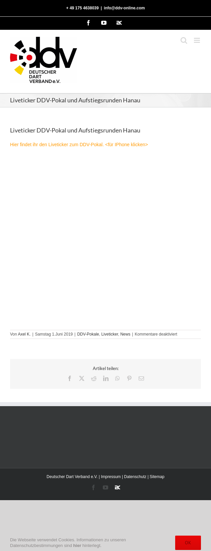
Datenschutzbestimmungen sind (45, 545)
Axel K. (24, 334)
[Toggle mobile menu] (197, 40)
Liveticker (109, 334)
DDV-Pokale (88, 334)
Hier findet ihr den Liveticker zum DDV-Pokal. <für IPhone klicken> (79, 144)
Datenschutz (135, 476)
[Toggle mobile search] (184, 40)
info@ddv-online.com (124, 8)
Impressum (111, 476)
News (125, 334)
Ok (188, 543)
